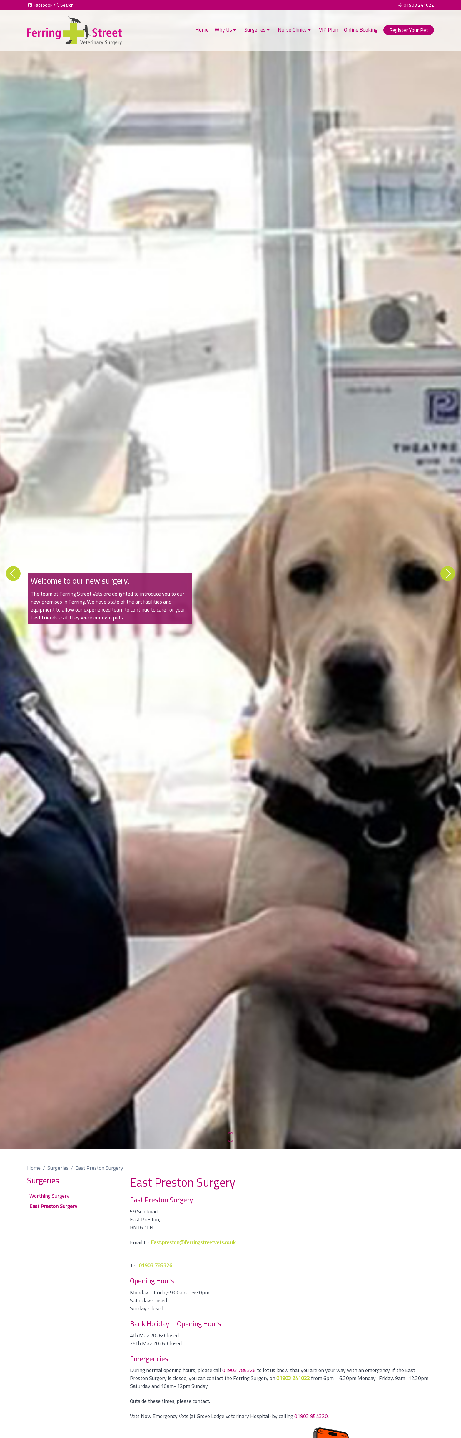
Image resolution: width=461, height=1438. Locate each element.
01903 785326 (239, 1370)
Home (202, 30)
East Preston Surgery (53, 1206)
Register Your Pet (408, 30)
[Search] (64, 5)
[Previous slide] (13, 573)
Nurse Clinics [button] (295, 30)
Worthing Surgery (49, 1196)
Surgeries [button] (257, 30)
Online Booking (361, 30)
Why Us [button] (226, 30)
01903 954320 (311, 1416)
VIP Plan (328, 30)
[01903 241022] (415, 5)
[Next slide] (447, 573)
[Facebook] (39, 5)
